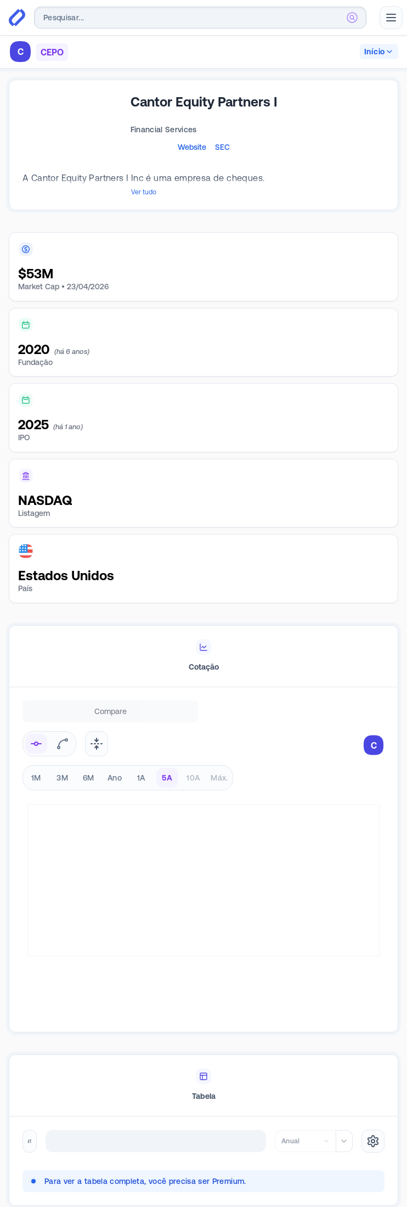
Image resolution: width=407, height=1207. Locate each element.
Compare (110, 702)
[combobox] (200, 18)
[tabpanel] (203, 867)
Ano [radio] (115, 769)
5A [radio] (167, 769)
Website (192, 147)
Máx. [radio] (219, 769)
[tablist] (203, 647)
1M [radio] (36, 769)
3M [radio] (62, 769)
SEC (222, 147)
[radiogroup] (127, 769)
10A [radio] (193, 769)
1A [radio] (141, 769)
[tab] (203, 647)
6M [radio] (88, 769)
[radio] (36, 735)
